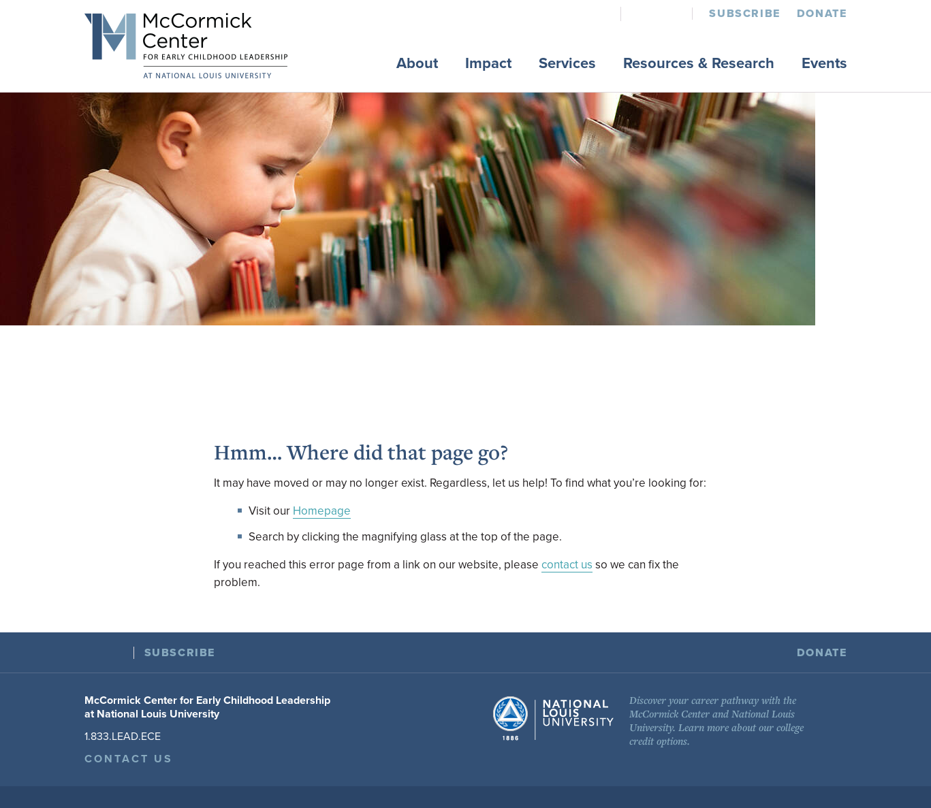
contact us (567, 564)
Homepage (322, 511)
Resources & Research (698, 63)
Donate (822, 13)
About (417, 63)
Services (567, 63)
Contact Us (129, 759)
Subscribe (744, 13)
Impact (488, 63)
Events (824, 63)
